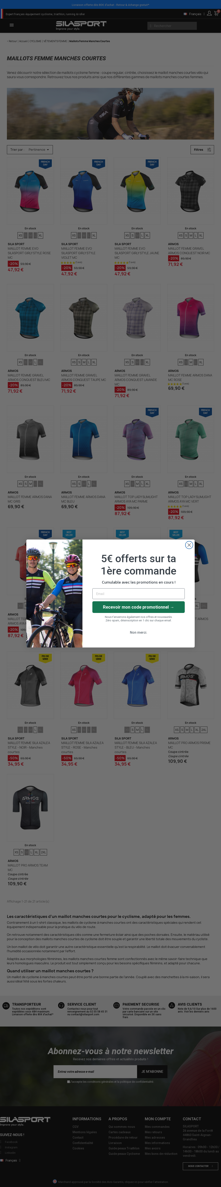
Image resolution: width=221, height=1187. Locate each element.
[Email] (138, 593)
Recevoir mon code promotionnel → (138, 607)
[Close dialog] (189, 545)
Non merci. (138, 632)
